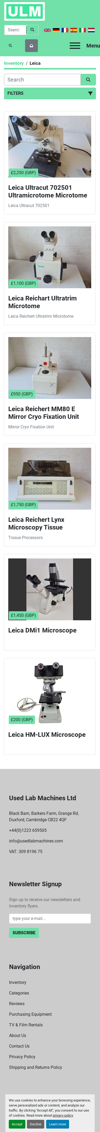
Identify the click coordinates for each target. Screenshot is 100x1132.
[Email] (50, 919)
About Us (17, 1035)
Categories (19, 993)
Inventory (17, 982)
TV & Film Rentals (26, 1024)
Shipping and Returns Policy (35, 1067)
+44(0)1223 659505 (28, 830)
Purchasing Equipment (30, 1014)
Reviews (17, 1003)
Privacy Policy (22, 1056)
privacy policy (63, 1115)
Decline (35, 1124)
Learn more (57, 1124)
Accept (17, 1124)
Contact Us (19, 1046)
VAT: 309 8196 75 (25, 851)
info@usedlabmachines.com (36, 840)
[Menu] (75, 45)
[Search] (15, 30)
